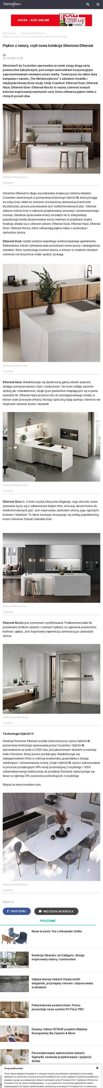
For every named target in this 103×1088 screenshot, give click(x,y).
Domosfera (9, 33)
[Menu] (98, 4)
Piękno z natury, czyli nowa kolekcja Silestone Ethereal (35, 36)
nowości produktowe (33, 33)
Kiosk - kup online (51, 20)
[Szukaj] (88, 4)
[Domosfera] (12, 4)
